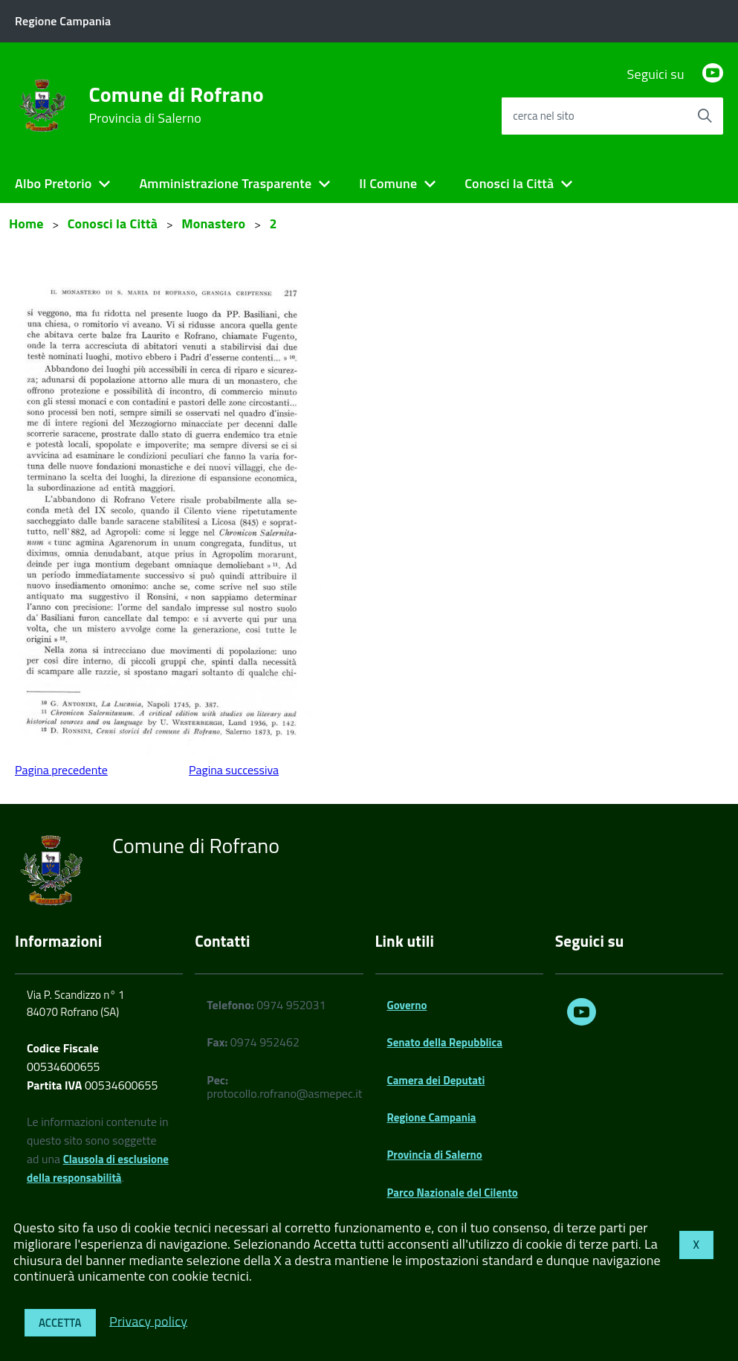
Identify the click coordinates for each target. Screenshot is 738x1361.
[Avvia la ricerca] (704, 116)
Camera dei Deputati (436, 1080)
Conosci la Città (509, 183)
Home (26, 223)
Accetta (60, 1322)
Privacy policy (148, 1320)
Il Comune (388, 183)
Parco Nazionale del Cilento (452, 1192)
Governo (407, 1005)
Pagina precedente (61, 770)
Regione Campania (431, 1117)
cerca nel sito (543, 115)
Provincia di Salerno (434, 1154)
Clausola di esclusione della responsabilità (98, 1168)
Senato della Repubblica (444, 1042)
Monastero (213, 223)
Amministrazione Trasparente (225, 183)
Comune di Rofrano (175, 105)
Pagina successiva (234, 770)
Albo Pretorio (53, 183)
